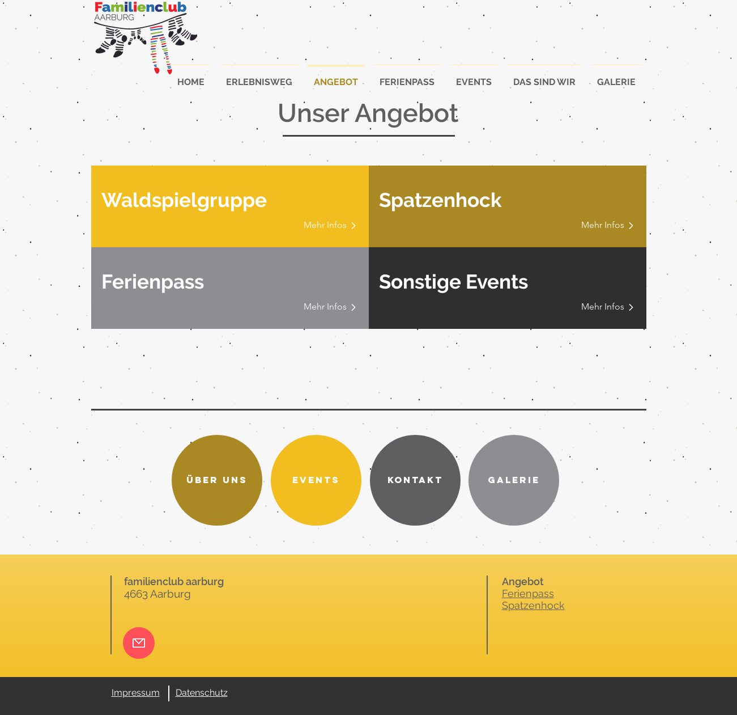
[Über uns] (217, 480)
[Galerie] (513, 480)
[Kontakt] (415, 480)
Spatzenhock (533, 605)
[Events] (316, 480)
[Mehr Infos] (327, 225)
